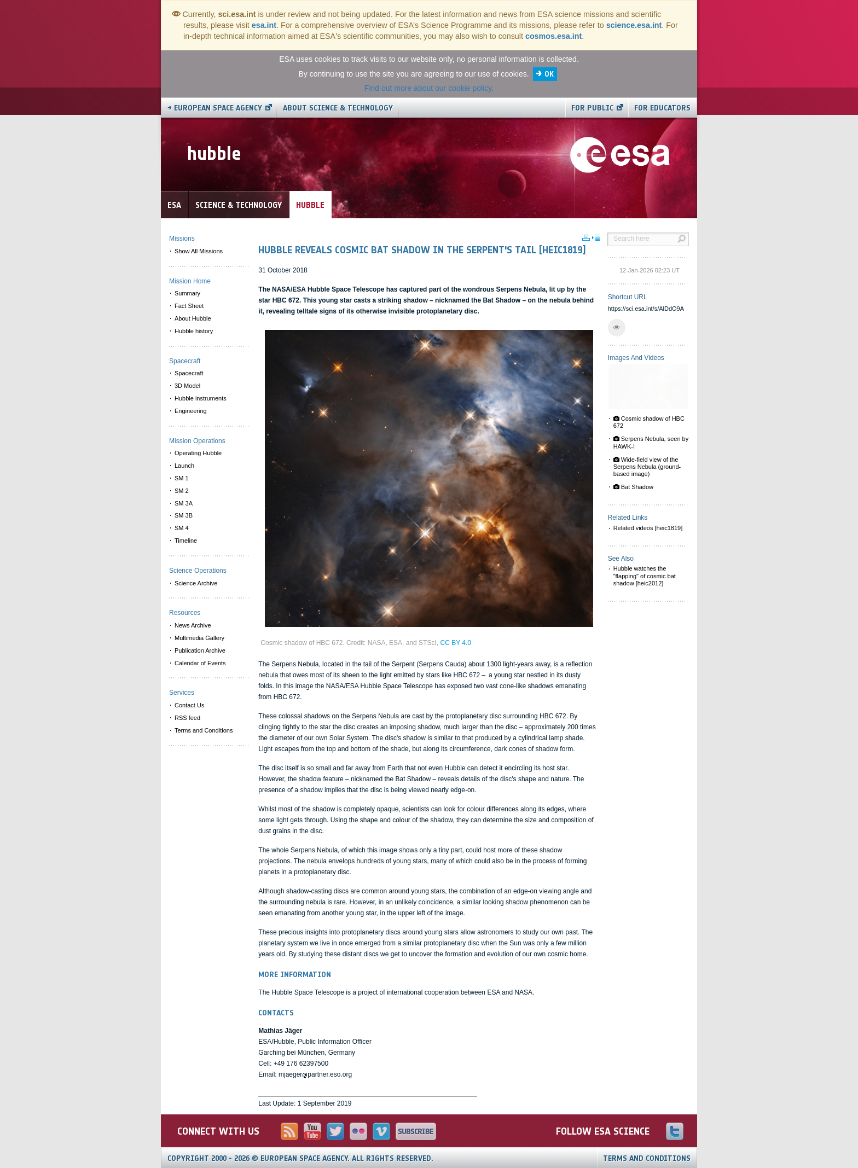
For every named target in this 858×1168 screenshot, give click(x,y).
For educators (662, 108)
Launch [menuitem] (184, 465)
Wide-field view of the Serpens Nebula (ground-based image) (647, 466)
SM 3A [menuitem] (184, 503)
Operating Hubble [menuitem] (198, 453)
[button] (616, 327)
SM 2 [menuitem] (182, 490)
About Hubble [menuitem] (193, 318)
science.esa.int (634, 25)
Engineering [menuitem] (191, 411)
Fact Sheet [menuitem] (189, 306)
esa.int (264, 25)
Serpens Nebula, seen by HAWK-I (651, 442)
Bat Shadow (633, 487)
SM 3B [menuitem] (184, 515)
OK (549, 74)
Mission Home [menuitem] (190, 281)
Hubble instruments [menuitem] (201, 398)
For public (592, 108)
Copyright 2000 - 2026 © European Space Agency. (300, 1158)
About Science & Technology (338, 108)
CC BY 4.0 (455, 643)
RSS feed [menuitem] (187, 717)
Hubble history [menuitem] (194, 331)
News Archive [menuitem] (193, 625)
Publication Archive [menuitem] (200, 650)
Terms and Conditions (647, 1158)
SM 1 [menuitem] (182, 478)
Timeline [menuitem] (186, 540)
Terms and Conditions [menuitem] (204, 730)
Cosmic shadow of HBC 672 (649, 422)
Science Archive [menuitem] (196, 583)
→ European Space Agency (214, 108)
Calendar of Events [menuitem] (200, 663)
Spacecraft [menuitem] (189, 373)
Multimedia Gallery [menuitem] (199, 638)
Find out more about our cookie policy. (429, 88)
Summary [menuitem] (187, 293)
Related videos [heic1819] (648, 528)
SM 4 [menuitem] (182, 528)
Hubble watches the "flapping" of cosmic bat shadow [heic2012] (644, 575)
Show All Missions (199, 251)
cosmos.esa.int (553, 36)
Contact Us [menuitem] (189, 705)
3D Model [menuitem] (187, 385)
